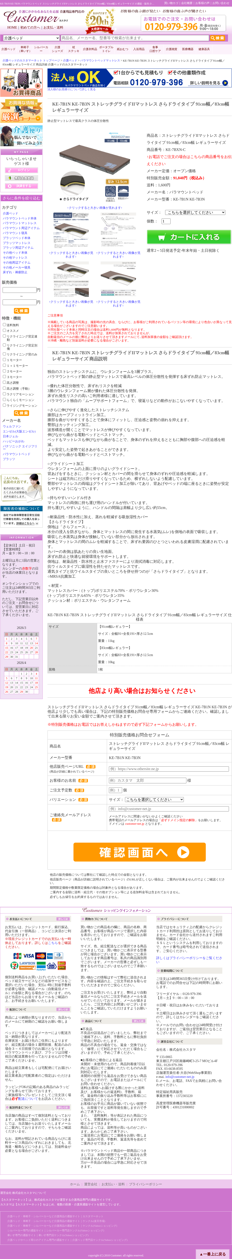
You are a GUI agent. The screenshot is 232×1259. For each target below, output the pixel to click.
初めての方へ (30, 27)
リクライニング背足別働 (20, 347)
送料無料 (11, 325)
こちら (53, 943)
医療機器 (187, 49)
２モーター (12, 371)
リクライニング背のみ (20, 354)
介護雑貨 (171, 49)
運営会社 (90, 1184)
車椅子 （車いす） (25, 49)
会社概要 (187, 3)
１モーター (12, 360)
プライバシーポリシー (145, 1184)
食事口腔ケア (155, 49)
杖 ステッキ (73, 49)
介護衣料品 (90, 49)
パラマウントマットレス (20, 223)
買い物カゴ (171, 3)
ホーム (75, 1184)
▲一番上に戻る (212, 1254)
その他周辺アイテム (16, 262)
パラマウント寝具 (15, 233)
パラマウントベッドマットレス (100, 60)
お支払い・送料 (113, 1184)
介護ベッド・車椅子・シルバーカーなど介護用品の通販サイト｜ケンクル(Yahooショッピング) (62, 1225)
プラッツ (9, 459)
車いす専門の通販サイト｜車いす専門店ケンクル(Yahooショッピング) (48, 1235)
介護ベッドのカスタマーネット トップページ (31, 60)
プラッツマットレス (16, 243)
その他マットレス (15, 257)
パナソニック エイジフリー (20, 448)
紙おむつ (122, 49)
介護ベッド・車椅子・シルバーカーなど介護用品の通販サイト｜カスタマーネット (55, 1216)
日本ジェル (10, 436)
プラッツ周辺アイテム (18, 247)
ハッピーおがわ (13, 441)
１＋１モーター (15, 365)
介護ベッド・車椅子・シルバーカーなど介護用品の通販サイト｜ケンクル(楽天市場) (56, 1221)
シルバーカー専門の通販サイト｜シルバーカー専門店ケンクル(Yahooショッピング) (55, 1230)
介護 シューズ (57, 49)
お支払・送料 (53, 27)
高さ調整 (11, 382)
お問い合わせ (220, 3)
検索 (21, 311)
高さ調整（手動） (17, 388)
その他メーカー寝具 (16, 267)
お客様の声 (202, 3)
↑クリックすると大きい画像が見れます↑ (94, 207)
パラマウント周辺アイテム (21, 228)
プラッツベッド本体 (16, 238)
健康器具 (204, 49)
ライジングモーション (20, 405)
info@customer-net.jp (179, 1077)
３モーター (12, 377)
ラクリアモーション (18, 394)
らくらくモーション (18, 400)
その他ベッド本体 (15, 252)
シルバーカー (41, 49)
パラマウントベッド (16, 454)
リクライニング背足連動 (20, 338)
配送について (28, 1099)
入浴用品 (139, 49)
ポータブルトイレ (106, 49)
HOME (12, 27)
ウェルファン (12, 426)
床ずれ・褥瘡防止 (15, 272)
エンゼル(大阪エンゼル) (19, 431)
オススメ (11, 331)
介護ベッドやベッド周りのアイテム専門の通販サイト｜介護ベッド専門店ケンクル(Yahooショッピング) (67, 1239)
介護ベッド (8, 49)
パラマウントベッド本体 (20, 218)
